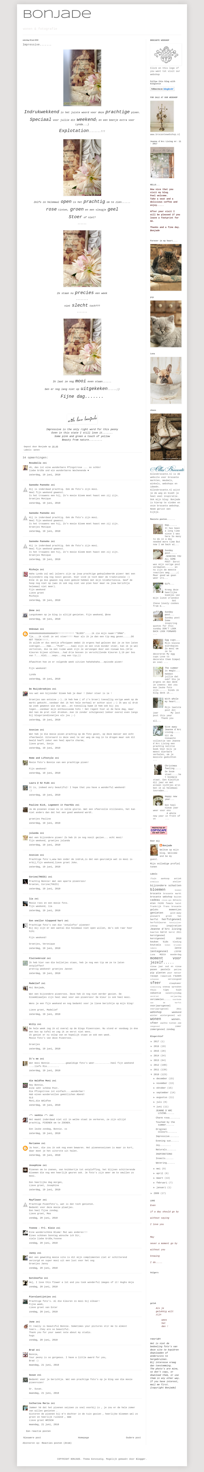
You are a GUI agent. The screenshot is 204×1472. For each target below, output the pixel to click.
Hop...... (171, 525)
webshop (156, 1012)
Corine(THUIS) (38, 877)
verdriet (154, 996)
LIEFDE (177, 951)
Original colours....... (166, 1130)
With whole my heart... (172, 700)
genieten (156, 912)
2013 (157, 1060)
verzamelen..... (160, 999)
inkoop (154, 926)
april (160, 1173)
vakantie (155, 993)
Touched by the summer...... (165, 1123)
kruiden (177, 945)
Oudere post (133, 1437)
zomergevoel (157, 1029)
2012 (157, 1065)
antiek (177, 878)
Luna (152, 954)
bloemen (157, 890)
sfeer (155, 983)
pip (152, 973)
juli (159, 1102)
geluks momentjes (165, 909)
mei (159, 1169)
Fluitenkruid (37, 958)
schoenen (154, 979)
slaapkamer (175, 983)
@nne (31, 610)
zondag (170, 1029)
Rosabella (35, 463)
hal (179, 916)
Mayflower (35, 1200)
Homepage (83, 1437)
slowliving (155, 987)
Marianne (34, 1143)
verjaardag (175, 996)
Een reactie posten (38, 1431)
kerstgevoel (157, 935)
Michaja (34, 569)
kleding (177, 942)
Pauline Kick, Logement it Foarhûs (51, 805)
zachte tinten (168, 1023)
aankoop (165, 878)
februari (162, 1183)
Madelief (34, 983)
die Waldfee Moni (40, 1081)
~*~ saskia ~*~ (38, 1115)
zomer (178, 1026)
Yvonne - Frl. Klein (42, 1228)
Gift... (169, 584)
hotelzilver (175, 923)
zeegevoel (155, 1026)
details (177, 900)
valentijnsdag (173, 993)
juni (159, 1107)
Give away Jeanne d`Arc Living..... (173, 730)
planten (161, 973)
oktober (161, 1088)
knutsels (155, 945)
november (162, 1083)
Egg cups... (172, 640)
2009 (157, 1193)
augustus (162, 1097)
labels (153, 948)
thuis (153, 990)
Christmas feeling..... (173, 767)
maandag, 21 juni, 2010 (44, 1365)
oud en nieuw (173, 966)
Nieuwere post (32, 1437)
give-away (175, 913)
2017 (157, 1041)
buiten (177, 897)
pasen (153, 969)
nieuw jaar (156, 966)
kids (165, 942)
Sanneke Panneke (39, 485)
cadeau (155, 900)
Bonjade (57, 14)
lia (31, 899)
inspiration (173, 926)
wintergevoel (167, 1015)
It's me (34, 1059)
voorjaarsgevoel (160, 1006)
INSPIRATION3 (164, 1154)
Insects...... (165, 1158)
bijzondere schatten (165, 885)
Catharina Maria (39, 1403)
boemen (178, 890)
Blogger (140, 1459)
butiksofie (36, 1278)
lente (178, 948)
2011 (157, 1069)
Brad (31, 1350)
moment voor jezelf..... (165, 960)
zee (179, 1023)
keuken (154, 942)
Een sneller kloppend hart (46, 921)
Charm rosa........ (168, 1118)
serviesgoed (174, 979)
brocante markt (172, 893)
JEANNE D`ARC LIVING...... (165, 1112)
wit (179, 1015)
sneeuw (166, 987)
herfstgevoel (171, 919)
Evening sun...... (167, 1141)
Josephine (35, 1165)
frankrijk (155, 906)
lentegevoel (159, 951)
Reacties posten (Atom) (57, 1443)
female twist (173, 903)
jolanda (34, 833)
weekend (176, 1012)
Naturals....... (166, 1149)
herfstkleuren (158, 922)
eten (153, 903)
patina (177, 969)
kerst (163, 932)
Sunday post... (169, 613)
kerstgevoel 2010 (165, 938)
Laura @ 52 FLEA (39, 783)
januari (161, 1187)
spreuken (176, 987)
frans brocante (172, 906)
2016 (157, 1046)
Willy (32, 1024)
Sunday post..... (171, 551)
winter (154, 1015)
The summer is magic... (172, 669)
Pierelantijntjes (40, 1297)
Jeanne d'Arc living (165, 929)
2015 (157, 1051)
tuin (178, 990)
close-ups (167, 900)
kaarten (154, 932)
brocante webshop (161, 897)
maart (160, 1178)
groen (169, 916)
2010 (157, 1074)
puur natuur (174, 973)
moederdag (175, 954)
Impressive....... (167, 1136)
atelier (177, 882)
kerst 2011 (175, 932)
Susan (32, 1375)
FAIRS (161, 903)
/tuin (153, 878)
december (162, 1078)
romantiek (165, 976)
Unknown (34, 629)
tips (166, 990)
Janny (32, 1253)
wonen (37, 450)
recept (154, 976)
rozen (177, 976)
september (163, 1092)
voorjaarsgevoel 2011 (165, 1009)
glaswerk (155, 916)
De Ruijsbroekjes (40, 689)
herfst (154, 919)
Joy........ (163, 1145)
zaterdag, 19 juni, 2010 (44, 475)
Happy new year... (171, 798)
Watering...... (165, 1163)
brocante (155, 893)
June (31, 1322)
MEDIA (163, 954)
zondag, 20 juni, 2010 (43, 1218)
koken (167, 945)
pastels (165, 969)
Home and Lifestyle (41, 758)
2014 (157, 1055)
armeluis (154, 882)
